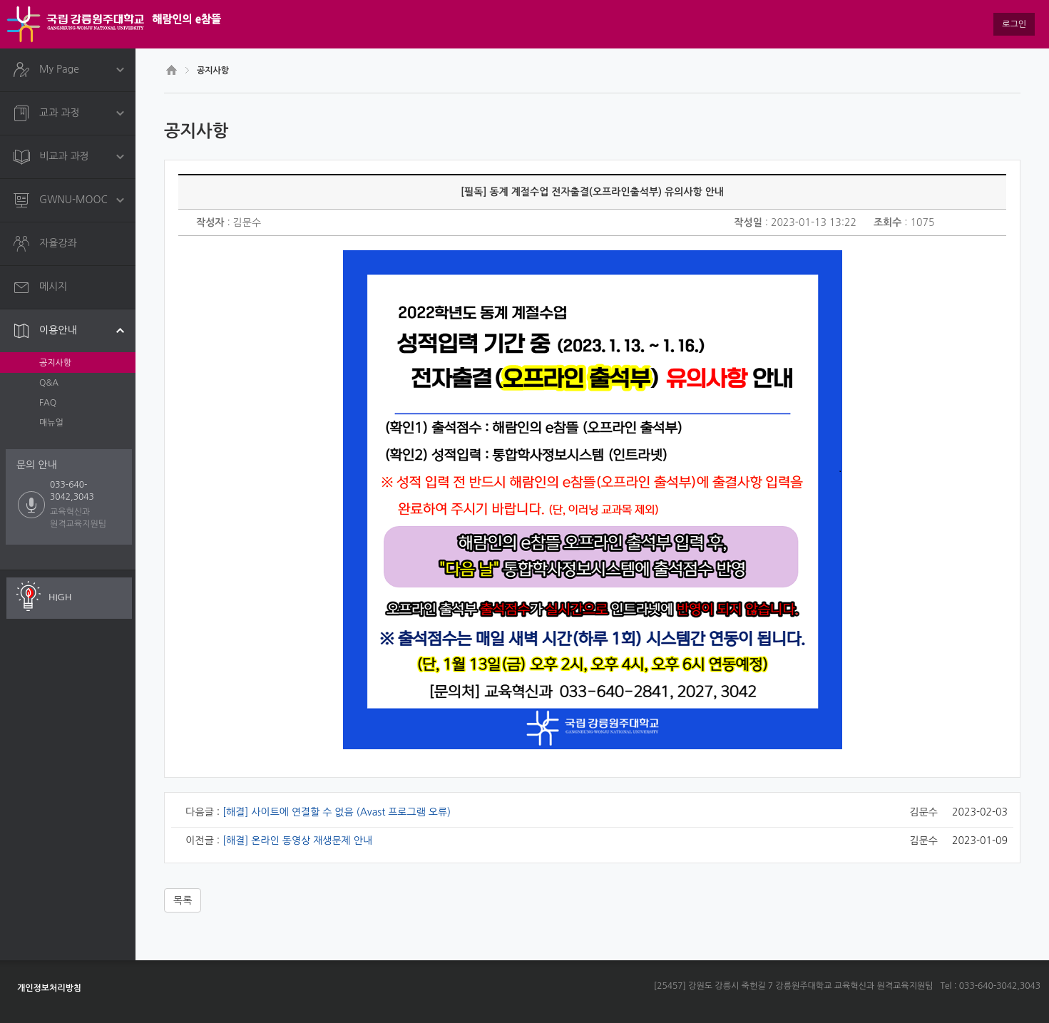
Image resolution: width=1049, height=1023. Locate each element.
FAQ (47, 403)
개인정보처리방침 (49, 988)
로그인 (1014, 24)
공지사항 (55, 363)
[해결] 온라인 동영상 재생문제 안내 (297, 840)
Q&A (48, 383)
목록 (182, 900)
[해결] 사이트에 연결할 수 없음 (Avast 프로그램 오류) (336, 812)
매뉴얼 (51, 422)
